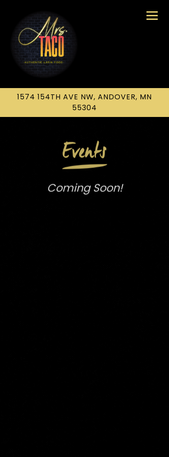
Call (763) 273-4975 (84, 421)
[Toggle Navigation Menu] (152, 15)
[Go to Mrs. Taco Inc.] (84, 102)
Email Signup (85, 445)
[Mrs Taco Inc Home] (44, 44)
